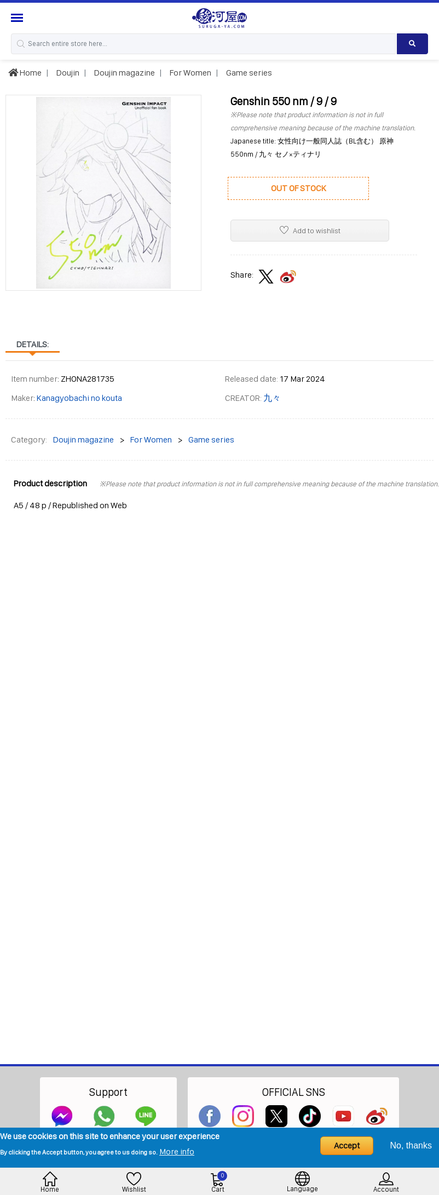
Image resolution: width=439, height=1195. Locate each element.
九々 (272, 398)
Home (25, 72)
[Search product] (412, 43)
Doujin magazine (124, 72)
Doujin (67, 72)
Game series (248, 72)
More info (176, 1151)
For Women (189, 72)
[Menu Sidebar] (18, 17)
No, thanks (411, 1145)
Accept (347, 1145)
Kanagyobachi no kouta (79, 398)
